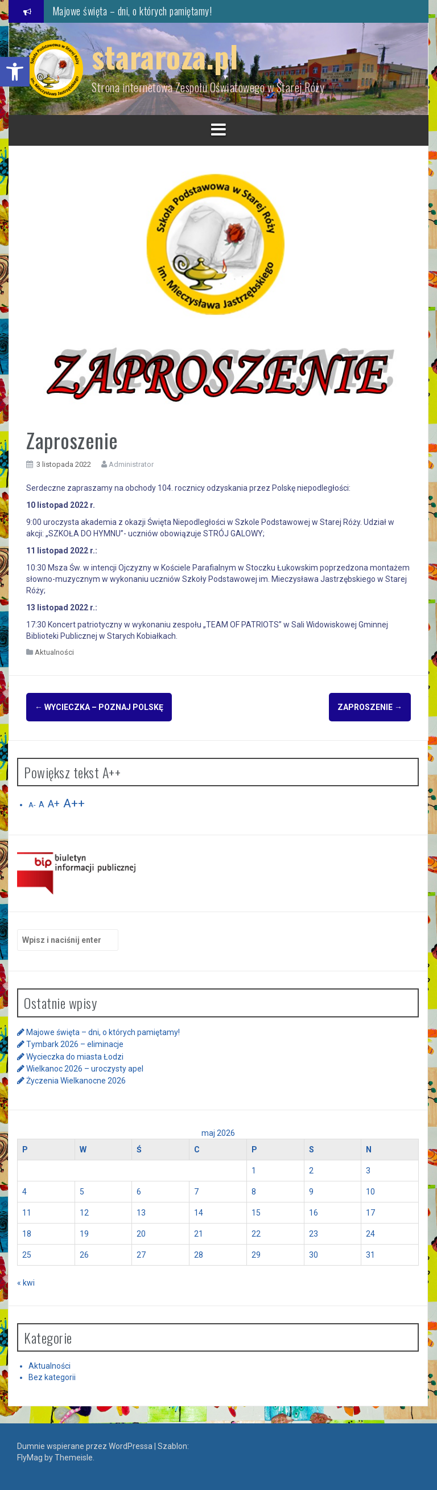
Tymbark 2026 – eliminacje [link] (74, 1042)
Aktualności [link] (54, 652)
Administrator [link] (131, 464)
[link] (15, 72)
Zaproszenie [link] (369, 707)
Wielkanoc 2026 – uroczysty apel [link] (84, 1067)
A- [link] (31, 803)
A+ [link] (54, 802)
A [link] (41, 802)
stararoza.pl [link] (165, 56)
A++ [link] (74, 801)
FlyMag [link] (30, 1455)
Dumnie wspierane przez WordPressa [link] (85, 1444)
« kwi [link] (26, 1280)
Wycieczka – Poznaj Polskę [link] (99, 707)
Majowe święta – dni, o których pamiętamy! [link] (132, 10)
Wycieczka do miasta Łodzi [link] (74, 1054)
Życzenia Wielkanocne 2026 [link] (76, 1078)
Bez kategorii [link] (52, 1375)
